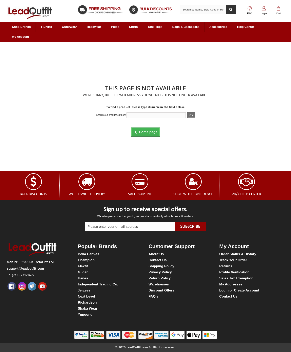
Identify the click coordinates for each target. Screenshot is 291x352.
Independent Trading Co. (98, 284)
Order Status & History (237, 254)
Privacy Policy (160, 272)
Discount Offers (161, 290)
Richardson (87, 302)
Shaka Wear (87, 308)
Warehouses (159, 284)
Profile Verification (234, 272)
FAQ (249, 13)
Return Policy (160, 278)
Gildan (83, 272)
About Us (156, 254)
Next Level (86, 296)
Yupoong (85, 314)
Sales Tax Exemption (236, 278)
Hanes (83, 278)
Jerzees (84, 290)
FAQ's (153, 296)
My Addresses (230, 284)
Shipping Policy (161, 266)
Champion (86, 260)
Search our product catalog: (111, 115)
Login (264, 13)
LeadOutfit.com (137, 347)
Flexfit (83, 266)
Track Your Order (233, 260)
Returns (225, 266)
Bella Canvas (88, 254)
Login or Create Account (239, 290)
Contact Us (158, 260)
